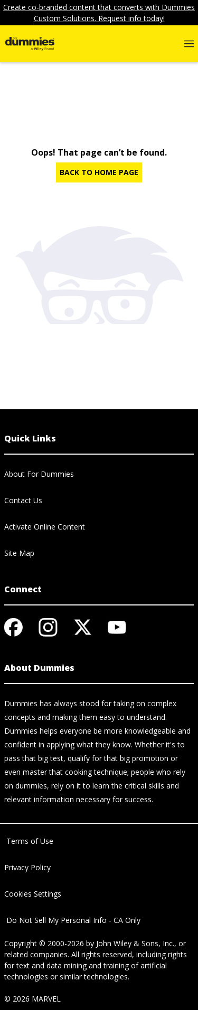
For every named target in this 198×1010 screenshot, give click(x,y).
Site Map (19, 553)
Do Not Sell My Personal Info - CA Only (72, 920)
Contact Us (23, 500)
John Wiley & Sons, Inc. (135, 943)
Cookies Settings (32, 894)
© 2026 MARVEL (32, 999)
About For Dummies (39, 474)
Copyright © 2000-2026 (44, 943)
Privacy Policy (27, 867)
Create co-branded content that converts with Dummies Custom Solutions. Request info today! (99, 12)
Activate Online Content (44, 527)
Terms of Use (28, 841)
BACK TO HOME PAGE (99, 172)
